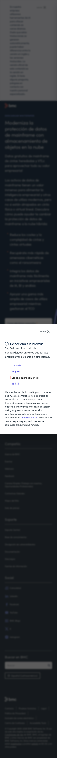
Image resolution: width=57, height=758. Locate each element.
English (16, 371)
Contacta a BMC (29, 417)
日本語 (15, 383)
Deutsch (16, 365)
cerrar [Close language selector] (45, 331)
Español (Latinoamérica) (25, 377)
